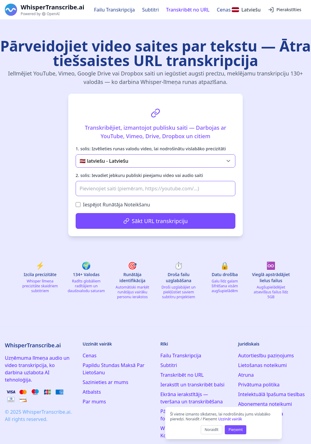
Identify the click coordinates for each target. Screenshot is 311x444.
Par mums (94, 401)
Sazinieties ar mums (105, 382)
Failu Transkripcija (114, 9)
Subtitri (150, 9)
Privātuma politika (258, 384)
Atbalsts (92, 392)
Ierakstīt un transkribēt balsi (192, 384)
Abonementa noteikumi (265, 404)
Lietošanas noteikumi (262, 365)
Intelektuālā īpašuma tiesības (271, 394)
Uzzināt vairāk (230, 419)
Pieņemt (235, 429)
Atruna (246, 375)
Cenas (224, 9)
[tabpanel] (155, 165)
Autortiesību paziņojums (266, 355)
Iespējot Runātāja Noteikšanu (116, 204)
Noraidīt (212, 429)
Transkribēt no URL (188, 9)
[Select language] (246, 9)
